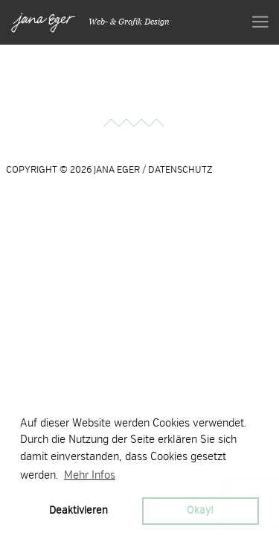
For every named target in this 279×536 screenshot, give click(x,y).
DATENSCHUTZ (180, 170)
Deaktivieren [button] (78, 510)
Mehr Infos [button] (89, 475)
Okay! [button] (200, 510)
